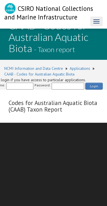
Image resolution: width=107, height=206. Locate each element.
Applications (80, 68)
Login (94, 86)
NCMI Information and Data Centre (33, 68)
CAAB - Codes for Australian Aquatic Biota (39, 74)
